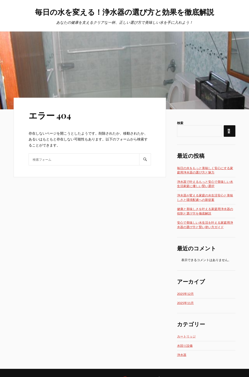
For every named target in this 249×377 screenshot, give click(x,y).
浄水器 (181, 355)
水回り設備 (185, 345)
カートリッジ (186, 336)
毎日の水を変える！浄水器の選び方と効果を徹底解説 (124, 12)
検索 (180, 123)
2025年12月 (185, 293)
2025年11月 (185, 303)
